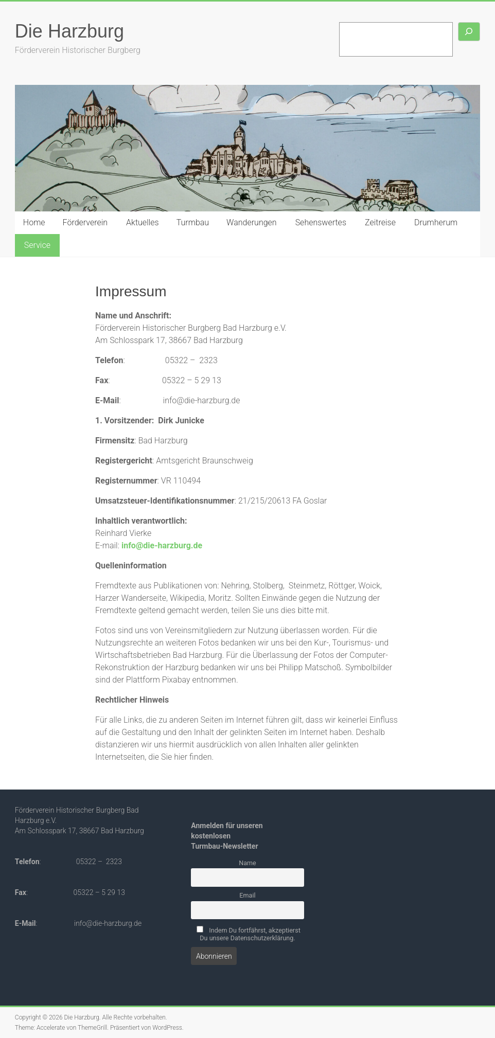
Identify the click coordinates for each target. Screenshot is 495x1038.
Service (37, 245)
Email (247, 895)
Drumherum (435, 222)
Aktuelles (142, 222)
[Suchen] (469, 31)
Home (34, 222)
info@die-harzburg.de (161, 545)
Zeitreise (380, 222)
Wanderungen (251, 222)
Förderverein (85, 222)
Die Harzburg (69, 31)
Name (247, 863)
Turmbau (192, 222)
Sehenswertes (320, 222)
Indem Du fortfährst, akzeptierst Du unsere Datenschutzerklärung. (248, 934)
